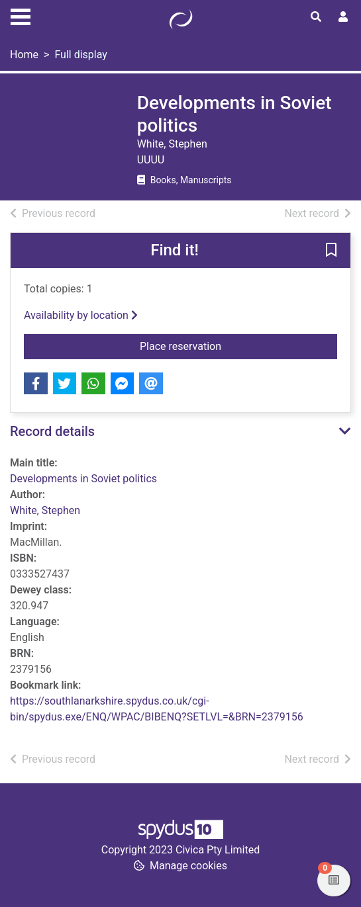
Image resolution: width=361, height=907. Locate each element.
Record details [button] (52, 431)
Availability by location (81, 315)
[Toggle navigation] (20, 15)
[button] (331, 251)
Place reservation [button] (238, 345)
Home (24, 54)
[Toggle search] (316, 17)
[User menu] (343, 17)
